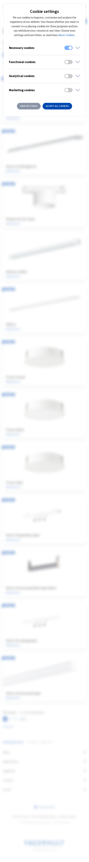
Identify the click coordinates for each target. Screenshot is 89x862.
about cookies (66, 35)
